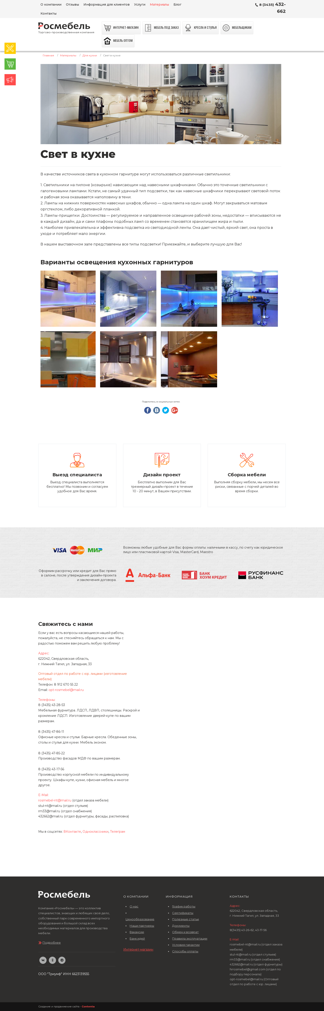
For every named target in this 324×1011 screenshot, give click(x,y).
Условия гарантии (186, 945)
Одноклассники (95, 832)
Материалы (68, 55)
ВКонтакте (72, 832)
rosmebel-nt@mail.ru (54, 800)
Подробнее (52, 942)
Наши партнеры (142, 925)
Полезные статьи (185, 919)
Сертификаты (182, 913)
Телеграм (117, 832)
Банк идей (137, 938)
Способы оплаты (185, 951)
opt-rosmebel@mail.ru (66, 690)
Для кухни (90, 55)
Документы (180, 925)
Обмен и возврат (185, 932)
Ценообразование (140, 919)
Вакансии (137, 932)
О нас (134, 906)
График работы (183, 906)
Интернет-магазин (138, 949)
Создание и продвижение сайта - (66, 1006)
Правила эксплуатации (189, 938)
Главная (48, 55)
